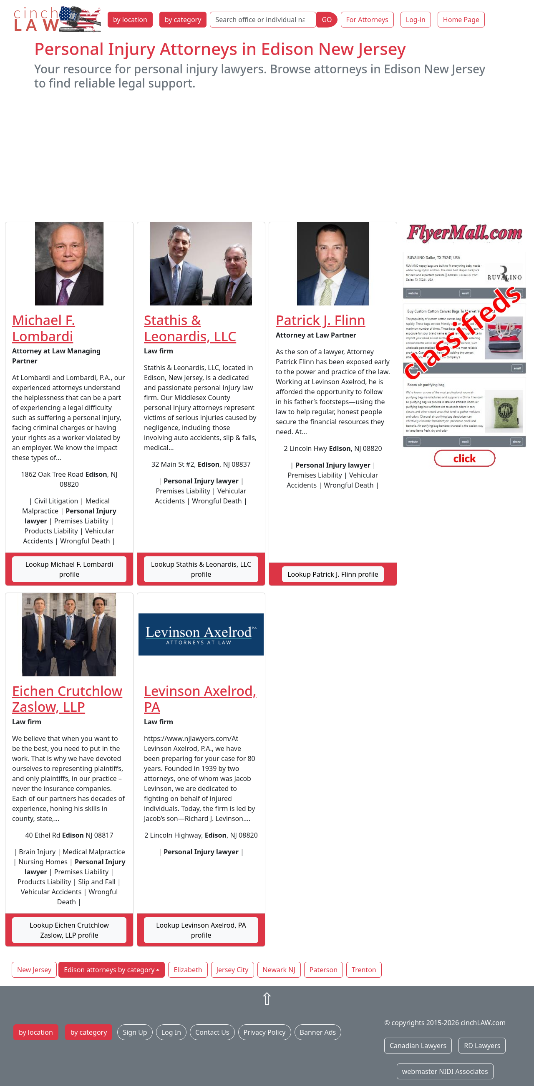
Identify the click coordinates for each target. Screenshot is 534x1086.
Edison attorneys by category (109, 969)
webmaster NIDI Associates (445, 1071)
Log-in (416, 19)
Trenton (364, 969)
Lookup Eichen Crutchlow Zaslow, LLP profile (69, 930)
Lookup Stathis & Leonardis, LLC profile (201, 569)
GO (327, 19)
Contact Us (212, 1032)
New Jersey (34, 969)
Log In (171, 1032)
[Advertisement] (267, 156)
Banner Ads (318, 1032)
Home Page (461, 19)
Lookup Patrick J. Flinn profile (332, 574)
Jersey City (233, 969)
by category (183, 19)
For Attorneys (367, 19)
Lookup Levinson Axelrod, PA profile (201, 930)
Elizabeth (188, 969)
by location (130, 19)
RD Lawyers (482, 1045)
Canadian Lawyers (418, 1045)
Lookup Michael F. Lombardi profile (69, 569)
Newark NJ (279, 969)
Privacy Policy (265, 1032)
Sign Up (135, 1032)
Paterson (324, 969)
